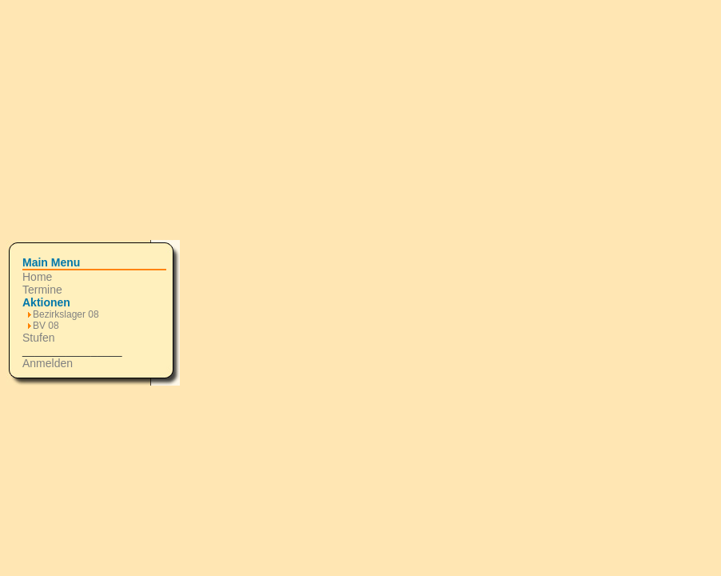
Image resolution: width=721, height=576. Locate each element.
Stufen (38, 337)
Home (37, 276)
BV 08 (46, 325)
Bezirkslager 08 (66, 314)
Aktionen (46, 302)
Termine (42, 289)
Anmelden (47, 363)
